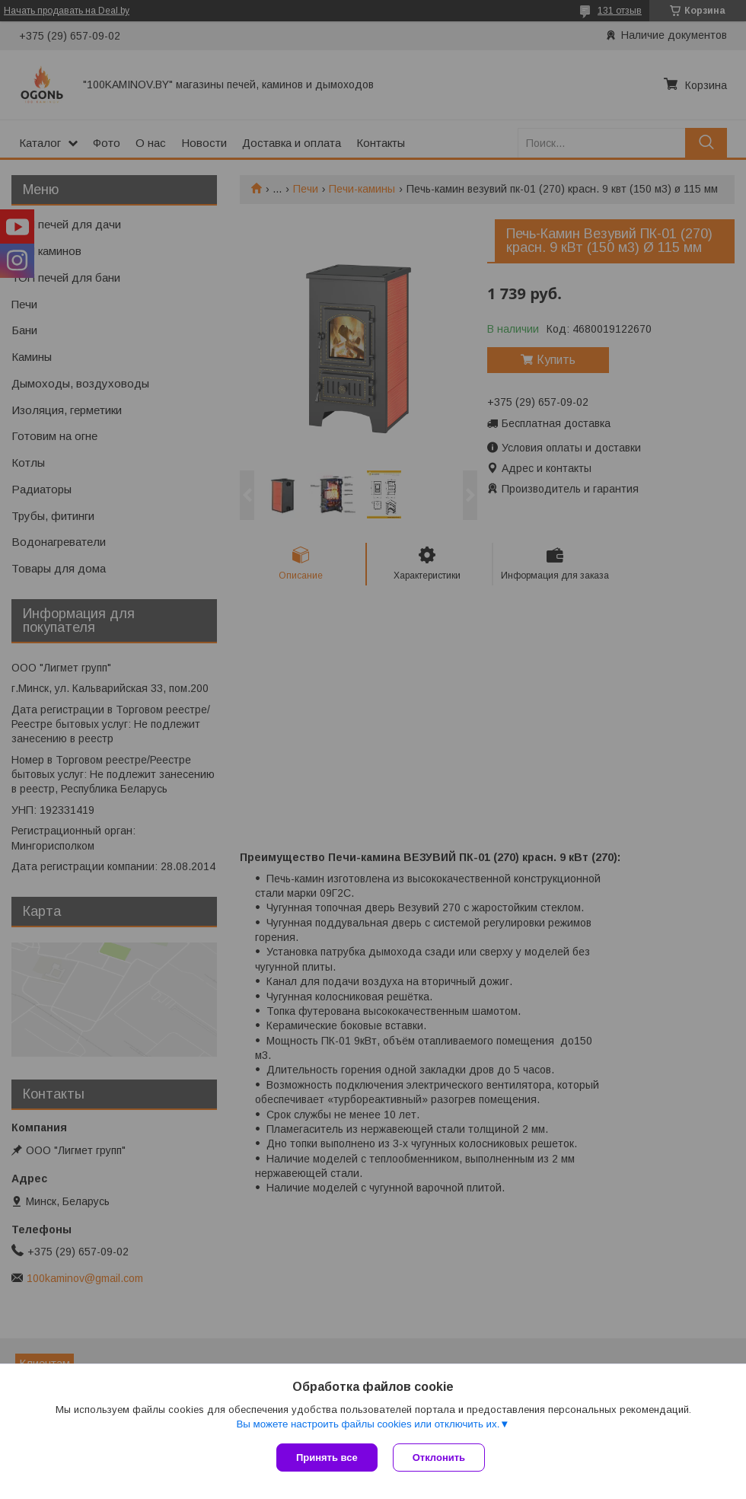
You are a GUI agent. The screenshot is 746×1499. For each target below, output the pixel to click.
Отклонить (439, 1457)
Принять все (327, 1457)
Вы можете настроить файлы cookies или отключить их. (367, 1424)
